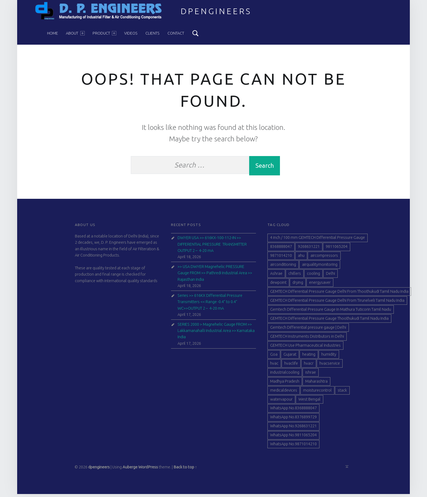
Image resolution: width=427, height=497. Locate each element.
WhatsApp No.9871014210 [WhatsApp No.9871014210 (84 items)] (293, 447)
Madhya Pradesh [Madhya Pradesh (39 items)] (284, 384)
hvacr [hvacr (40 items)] (308, 366)
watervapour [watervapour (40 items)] (281, 402)
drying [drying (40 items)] (297, 285)
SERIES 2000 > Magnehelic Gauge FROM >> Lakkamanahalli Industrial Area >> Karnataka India (216, 333)
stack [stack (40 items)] (342, 393)
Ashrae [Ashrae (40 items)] (276, 276)
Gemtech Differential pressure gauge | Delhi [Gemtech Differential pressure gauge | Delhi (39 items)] (308, 330)
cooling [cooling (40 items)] (313, 276)
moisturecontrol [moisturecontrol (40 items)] (317, 393)
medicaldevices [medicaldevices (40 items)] (283, 393)
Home (52, 33)
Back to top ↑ (185, 470)
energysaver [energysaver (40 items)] (320, 285)
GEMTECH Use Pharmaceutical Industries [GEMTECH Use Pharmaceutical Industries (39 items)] (305, 348)
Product (104, 33)
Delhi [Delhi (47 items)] (330, 276)
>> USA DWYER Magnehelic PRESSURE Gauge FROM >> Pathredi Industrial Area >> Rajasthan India (215, 276)
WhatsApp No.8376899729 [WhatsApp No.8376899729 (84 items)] (293, 420)
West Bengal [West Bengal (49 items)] (309, 402)
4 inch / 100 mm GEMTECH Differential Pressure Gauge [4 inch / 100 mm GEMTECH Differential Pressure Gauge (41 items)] (317, 240)
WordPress (148, 470)
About (75, 33)
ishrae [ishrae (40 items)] (310, 375)
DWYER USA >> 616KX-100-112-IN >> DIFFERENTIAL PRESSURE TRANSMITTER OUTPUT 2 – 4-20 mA (212, 247)
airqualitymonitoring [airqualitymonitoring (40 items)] (319, 267)
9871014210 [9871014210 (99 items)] (281, 258)
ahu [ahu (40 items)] (301, 258)
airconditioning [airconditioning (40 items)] (283, 267)
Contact (175, 33)
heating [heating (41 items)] (308, 357)
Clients (152, 33)
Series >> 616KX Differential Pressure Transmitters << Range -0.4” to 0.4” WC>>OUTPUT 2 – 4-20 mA (210, 304)
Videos (131, 33)
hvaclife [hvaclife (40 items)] (291, 366)
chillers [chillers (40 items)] (294, 276)
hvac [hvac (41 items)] (274, 366)
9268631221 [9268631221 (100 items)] (309, 249)
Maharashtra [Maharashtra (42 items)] (316, 384)
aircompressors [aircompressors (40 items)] (324, 258)
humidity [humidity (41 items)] (328, 357)
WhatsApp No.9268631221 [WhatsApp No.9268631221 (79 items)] (293, 429)
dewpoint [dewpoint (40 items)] (278, 285)
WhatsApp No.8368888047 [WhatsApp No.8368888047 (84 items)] (293, 411)
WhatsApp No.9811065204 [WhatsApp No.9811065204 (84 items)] (293, 438)
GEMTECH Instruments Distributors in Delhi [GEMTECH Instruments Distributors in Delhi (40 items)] (307, 339)
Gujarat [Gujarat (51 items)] (289, 357)
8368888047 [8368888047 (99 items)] (281, 249)
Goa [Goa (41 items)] (273, 357)
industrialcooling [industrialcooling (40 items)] (284, 375)
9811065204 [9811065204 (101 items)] (336, 249)
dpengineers (216, 11)
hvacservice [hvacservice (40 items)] (329, 366)
